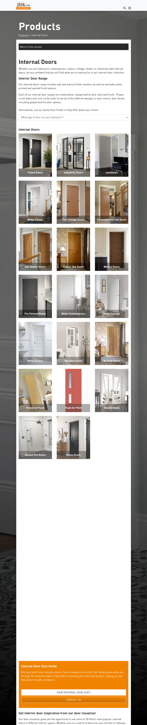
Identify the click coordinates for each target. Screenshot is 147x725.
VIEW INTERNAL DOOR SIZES (73, 610)
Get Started (73, 683)
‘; (74, 117)
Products (24, 35)
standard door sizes (68, 711)
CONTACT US (73, 618)
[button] (74, 46)
